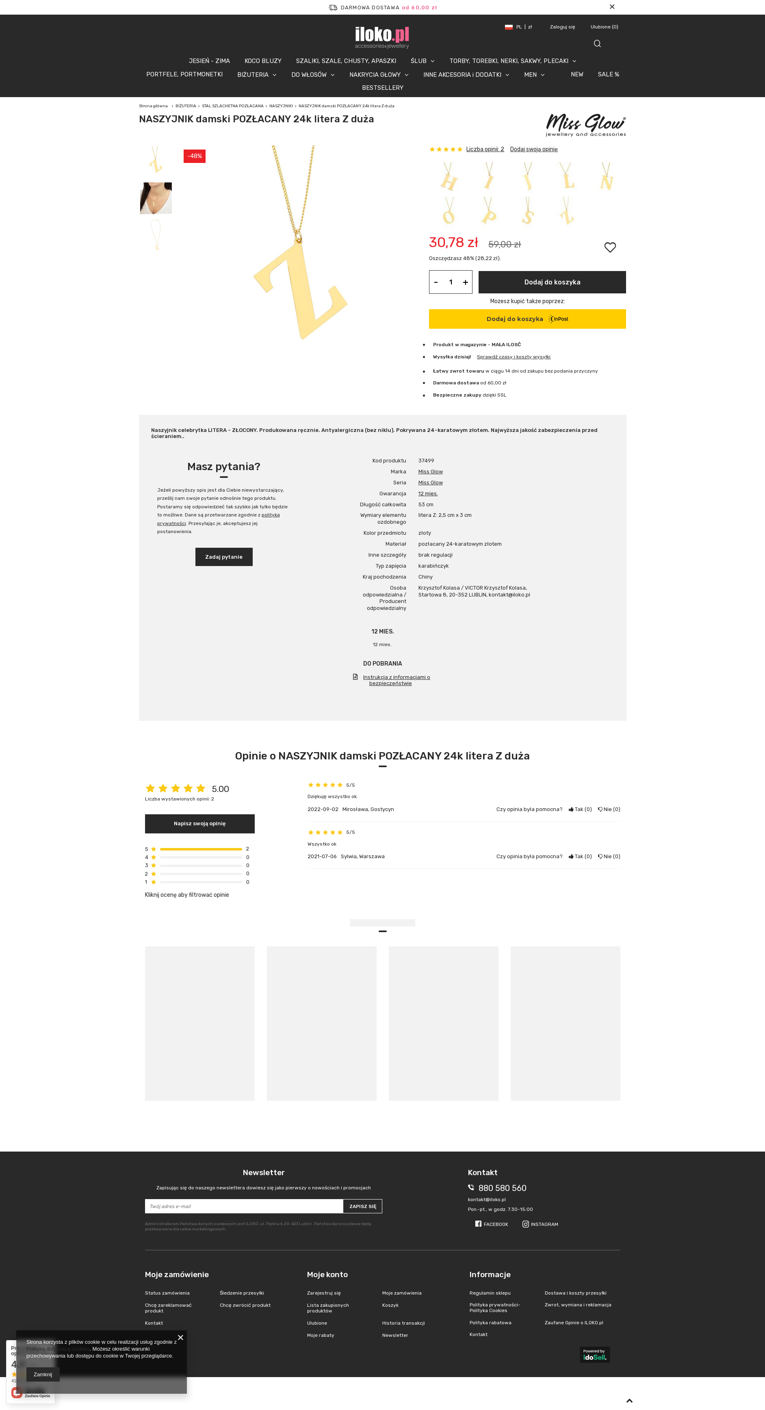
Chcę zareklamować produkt (168, 1308)
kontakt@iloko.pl (487, 1199)
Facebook (496, 1224)
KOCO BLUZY (263, 61)
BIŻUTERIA (253, 74)
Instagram (544, 1224)
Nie (609, 809)
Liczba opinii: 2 (485, 149)
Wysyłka (443, 357)
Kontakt (154, 1323)
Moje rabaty (320, 1335)
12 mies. (428, 493)
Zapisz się (362, 1206)
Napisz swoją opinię (200, 823)
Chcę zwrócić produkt (245, 1305)
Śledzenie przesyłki (242, 1293)
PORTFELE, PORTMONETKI (184, 74)
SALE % (608, 74)
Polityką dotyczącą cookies (57, 1349)
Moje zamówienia (402, 1293)
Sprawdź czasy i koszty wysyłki (513, 357)
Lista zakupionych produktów (328, 1308)
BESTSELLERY (382, 87)
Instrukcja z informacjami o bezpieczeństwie (396, 680)
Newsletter (264, 1179)
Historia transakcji (403, 1323)
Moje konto (327, 1274)
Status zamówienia (167, 1293)
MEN (530, 74)
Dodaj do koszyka (552, 282)
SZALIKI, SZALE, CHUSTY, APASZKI (346, 61)
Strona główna (153, 106)
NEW (577, 74)
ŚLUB (419, 61)
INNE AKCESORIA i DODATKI (462, 74)
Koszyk (390, 1305)
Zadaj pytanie (224, 557)
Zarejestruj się (324, 1293)
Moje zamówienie (177, 1274)
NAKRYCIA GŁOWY (375, 74)
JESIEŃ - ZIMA (209, 61)
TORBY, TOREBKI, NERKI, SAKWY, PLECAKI (508, 61)
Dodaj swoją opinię (534, 149)
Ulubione (604, 27)
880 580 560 (503, 1188)
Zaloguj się (563, 27)
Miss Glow (430, 472)
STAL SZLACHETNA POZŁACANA (233, 106)
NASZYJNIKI (281, 106)
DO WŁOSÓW (309, 74)
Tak (580, 809)
